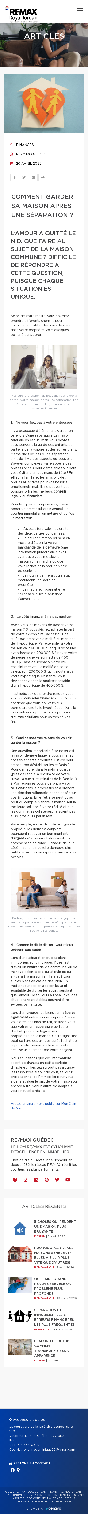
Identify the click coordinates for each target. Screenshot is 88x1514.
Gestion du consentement (54, 1501)
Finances (22, 145)
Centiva (53, 1508)
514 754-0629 (28, 1445)
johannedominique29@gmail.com (49, 1449)
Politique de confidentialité (35, 1498)
